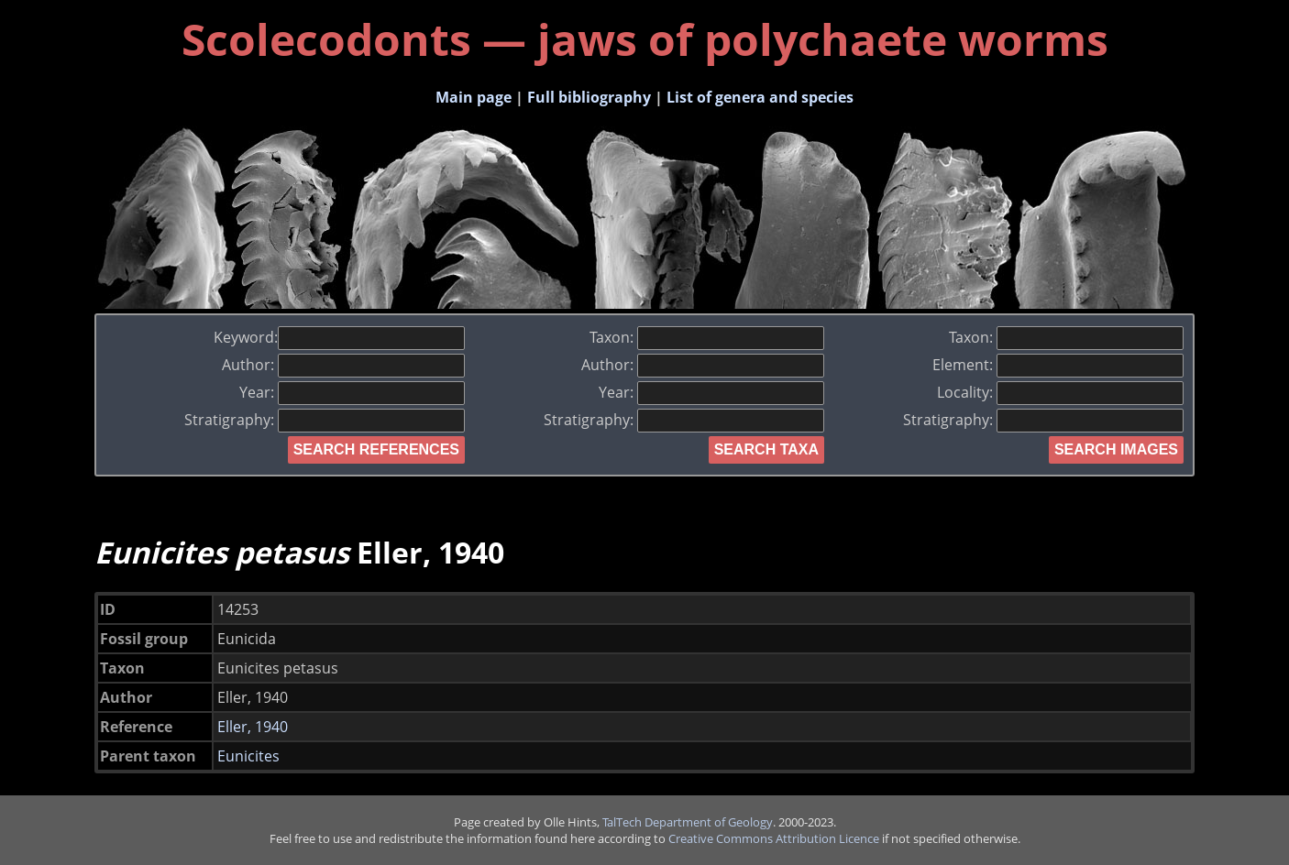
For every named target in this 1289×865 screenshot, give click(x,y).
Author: (343, 365)
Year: (352, 392)
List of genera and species (760, 97)
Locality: (1060, 392)
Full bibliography (589, 97)
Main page (473, 97)
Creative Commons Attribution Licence (773, 838)
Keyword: (339, 337)
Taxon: (706, 337)
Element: (1058, 365)
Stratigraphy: (324, 420)
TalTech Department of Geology (687, 822)
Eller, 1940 (252, 727)
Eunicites (248, 756)
